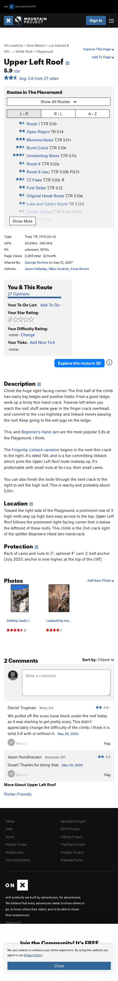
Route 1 (33, 123)
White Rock (24, 51)
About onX (13, 922)
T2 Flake (34, 179)
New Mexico (36, 45)
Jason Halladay (36, 269)
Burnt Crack (37, 147)
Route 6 (33, 163)
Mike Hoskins (59, 269)
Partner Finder (16, 844)
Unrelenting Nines (43, 155)
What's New (15, 852)
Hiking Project (71, 837)
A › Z (92, 113)
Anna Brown (79, 269)
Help (9, 829)
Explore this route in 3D (79, 363)
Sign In (96, 20)
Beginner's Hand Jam (40, 431)
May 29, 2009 (68, 734)
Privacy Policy (33, 955)
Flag (107, 743)
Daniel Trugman (22, 707)
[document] (59, 959)
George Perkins (36, 262)
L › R (24, 113)
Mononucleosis (40, 139)
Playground (44, 51)
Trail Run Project (73, 844)
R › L (58, 113)
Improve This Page (98, 49)
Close (59, 965)
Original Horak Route (45, 195)
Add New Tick (42, 342)
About (10, 821)
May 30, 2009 (72, 765)
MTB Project (70, 829)
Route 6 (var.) (38, 171)
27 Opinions (18, 293)
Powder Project (72, 852)
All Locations (13, 45)
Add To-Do (49, 304)
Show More (22, 221)
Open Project (38, 131)
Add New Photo (100, 580)
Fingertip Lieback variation (35, 449)
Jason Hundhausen (25, 756)
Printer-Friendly (18, 794)
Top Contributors (18, 860)
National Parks (72, 860)
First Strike (36, 187)
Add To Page (103, 57)
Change (28, 334)
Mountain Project (73, 821)
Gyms (10, 837)
